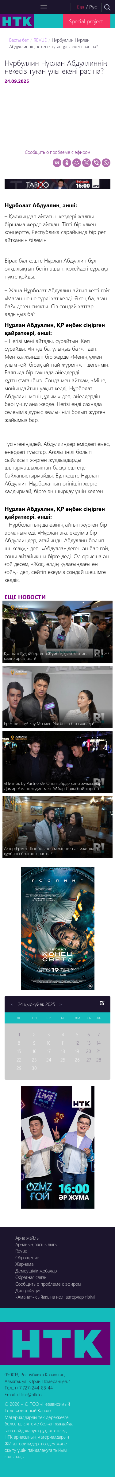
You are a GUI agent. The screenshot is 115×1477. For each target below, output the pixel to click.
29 (19, 1068)
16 (34, 1051)
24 (48, 1060)
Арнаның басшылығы (36, 1244)
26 (77, 1060)
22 (19, 1060)
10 (49, 1043)
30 (34, 1068)
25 (62, 1060)
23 (34, 1060)
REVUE (40, 40)
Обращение (27, 1257)
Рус (93, 6)
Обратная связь (30, 1277)
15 (19, 1051)
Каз (80, 6)
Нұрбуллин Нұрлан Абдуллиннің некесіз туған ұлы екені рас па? (53, 43)
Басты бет (19, 40)
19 (77, 1051)
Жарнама (24, 1264)
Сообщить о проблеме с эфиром (57, 152)
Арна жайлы (27, 1238)
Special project (86, 21)
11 (62, 1043)
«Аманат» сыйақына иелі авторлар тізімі (55, 1297)
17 (49, 1051)
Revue (21, 1251)
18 (63, 1051)
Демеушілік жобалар (36, 1271)
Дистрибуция (28, 1290)
